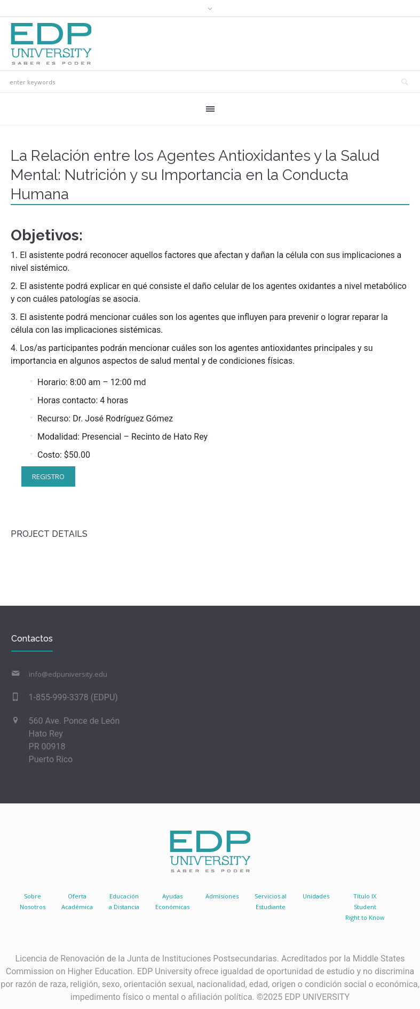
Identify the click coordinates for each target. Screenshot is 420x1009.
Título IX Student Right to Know (365, 906)
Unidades (316, 896)
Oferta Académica (77, 901)
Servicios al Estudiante (271, 901)
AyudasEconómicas (172, 901)
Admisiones (222, 896)
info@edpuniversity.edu (68, 674)
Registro (48, 476)
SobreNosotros (32, 901)
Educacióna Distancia (124, 901)
